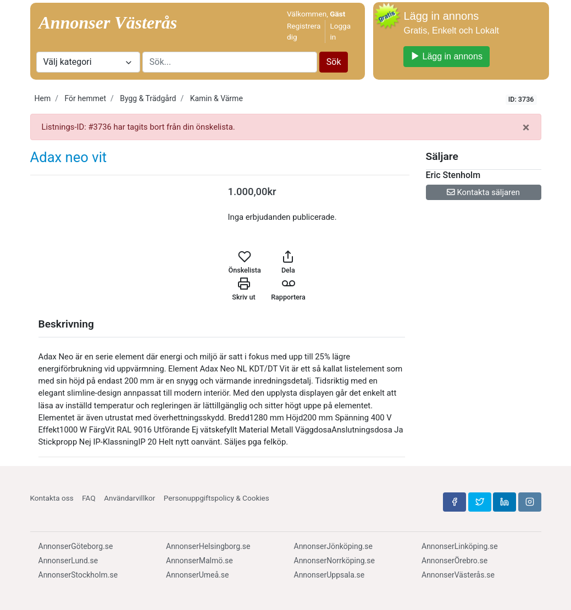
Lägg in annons (446, 56)
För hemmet (85, 98)
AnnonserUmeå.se (197, 574)
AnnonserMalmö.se (199, 560)
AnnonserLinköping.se (460, 546)
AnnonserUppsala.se (329, 574)
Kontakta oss (52, 497)
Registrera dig (303, 31)
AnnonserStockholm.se (78, 574)
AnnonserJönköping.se (333, 546)
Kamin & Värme (216, 98)
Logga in (340, 31)
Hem (43, 98)
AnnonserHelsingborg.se (208, 546)
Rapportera (288, 289)
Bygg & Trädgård (148, 98)
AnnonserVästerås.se (458, 574)
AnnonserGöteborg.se (75, 546)
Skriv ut (243, 289)
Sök (333, 62)
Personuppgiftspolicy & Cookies (216, 497)
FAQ (89, 497)
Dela (288, 262)
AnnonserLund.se (68, 560)
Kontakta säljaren (483, 192)
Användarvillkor (129, 497)
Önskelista (245, 262)
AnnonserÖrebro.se (454, 560)
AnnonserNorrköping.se (334, 560)
